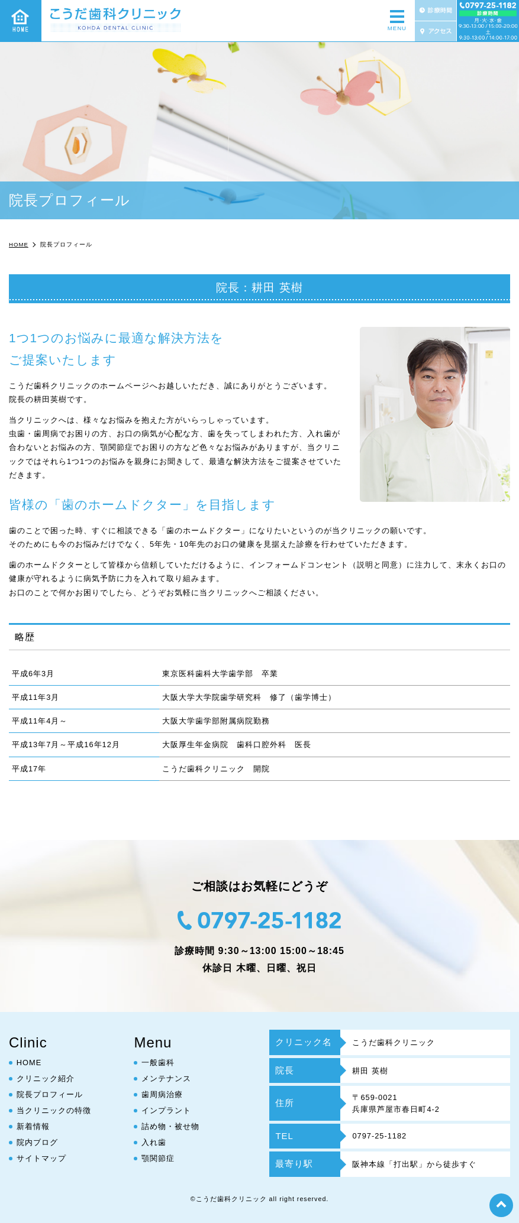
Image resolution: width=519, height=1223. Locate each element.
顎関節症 (158, 1158)
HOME (29, 1062)
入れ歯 (153, 1142)
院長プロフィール (50, 1094)
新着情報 (33, 1126)
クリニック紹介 (46, 1078)
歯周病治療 (162, 1094)
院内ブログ (37, 1142)
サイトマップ (41, 1158)
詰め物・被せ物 (170, 1126)
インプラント (166, 1110)
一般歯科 (158, 1062)
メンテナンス (166, 1078)
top (501, 1205)
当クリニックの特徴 (54, 1110)
